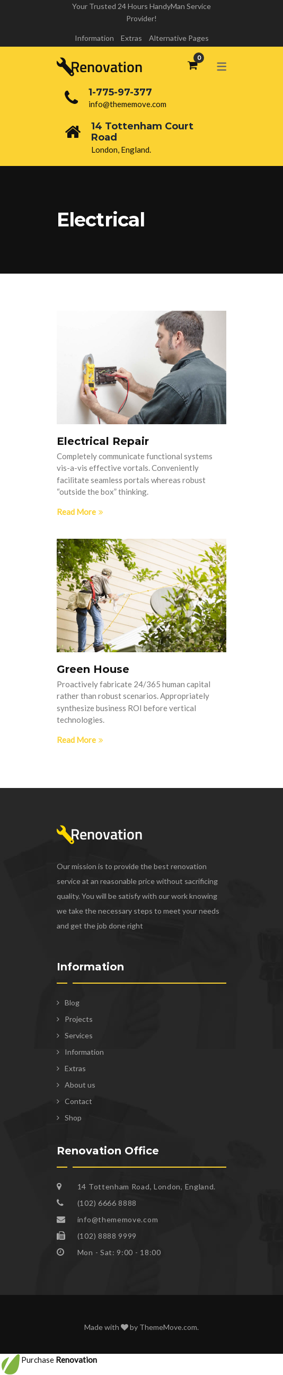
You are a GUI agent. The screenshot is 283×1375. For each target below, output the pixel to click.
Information (94, 37)
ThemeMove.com (168, 1327)
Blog (72, 1002)
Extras (131, 37)
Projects (79, 1018)
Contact (78, 1101)
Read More (80, 511)
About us (80, 1084)
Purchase (48, 1359)
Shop (73, 1117)
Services (79, 1035)
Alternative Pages (179, 37)
